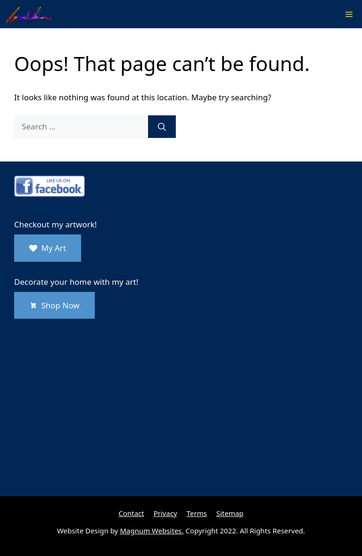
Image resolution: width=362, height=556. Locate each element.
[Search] (162, 126)
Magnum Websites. (151, 530)
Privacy (165, 513)
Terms (197, 513)
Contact (131, 513)
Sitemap (230, 513)
